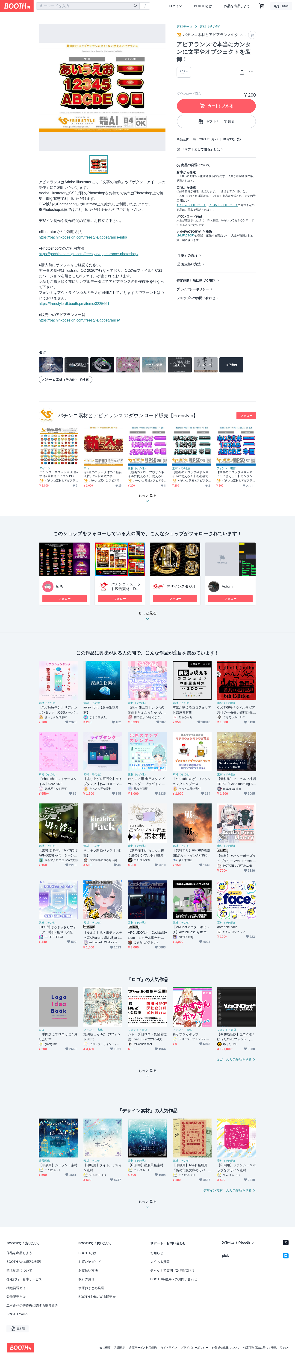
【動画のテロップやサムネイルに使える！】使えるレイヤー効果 (146, 474)
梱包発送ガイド (17, 1288)
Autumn (228, 586)
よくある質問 (160, 1262)
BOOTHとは (203, 6)
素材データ (185, 26)
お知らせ (156, 1253)
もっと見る (147, 617)
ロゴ (86, 468)
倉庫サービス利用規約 (143, 1347)
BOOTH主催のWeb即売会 (97, 1297)
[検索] (135, 6)
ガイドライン (168, 1347)
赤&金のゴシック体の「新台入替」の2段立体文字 (103, 474)
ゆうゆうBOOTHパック (223, 205)
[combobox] (88, 6)
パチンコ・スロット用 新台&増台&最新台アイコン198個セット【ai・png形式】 (58, 474)
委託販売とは (16, 1297)
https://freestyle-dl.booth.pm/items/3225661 (74, 304)
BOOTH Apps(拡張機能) (23, 1262)
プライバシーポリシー (193, 289)
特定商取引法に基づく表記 (196, 280)
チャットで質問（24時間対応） (173, 1270)
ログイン (175, 6)
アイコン (44, 468)
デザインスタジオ (181, 586)
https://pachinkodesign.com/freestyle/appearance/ (79, 320)
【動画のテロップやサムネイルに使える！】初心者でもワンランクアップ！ (190, 474)
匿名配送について (19, 1270)
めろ (59, 586)
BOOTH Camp (16, 1314)
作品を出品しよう (237, 6)
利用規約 (119, 1347)
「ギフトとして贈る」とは (200, 149)
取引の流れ (189, 255)
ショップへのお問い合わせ (196, 298)
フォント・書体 (226, 468)
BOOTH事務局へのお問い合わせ (173, 1279)
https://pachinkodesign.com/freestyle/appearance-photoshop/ (88, 254)
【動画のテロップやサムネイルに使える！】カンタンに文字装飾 (234, 474)
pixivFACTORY (186, 235)
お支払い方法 (191, 264)
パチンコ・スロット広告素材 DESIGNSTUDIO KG (126, 588)
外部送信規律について (226, 1347)
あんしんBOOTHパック (191, 205)
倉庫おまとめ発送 (91, 1288)
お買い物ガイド (89, 1262)
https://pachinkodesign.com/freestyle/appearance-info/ (83, 237)
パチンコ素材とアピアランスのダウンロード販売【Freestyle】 (128, 415)
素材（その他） (211, 26)
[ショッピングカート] (262, 6)
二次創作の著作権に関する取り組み (32, 1305)
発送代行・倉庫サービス (24, 1279)
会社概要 (105, 1347)
